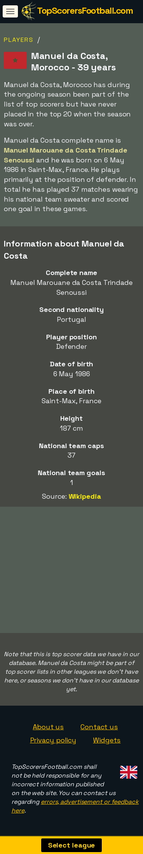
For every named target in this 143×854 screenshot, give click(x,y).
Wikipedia (85, 496)
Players (19, 40)
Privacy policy (53, 740)
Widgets (107, 740)
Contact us (99, 726)
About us (48, 726)
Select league (71, 845)
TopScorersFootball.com (85, 10)
